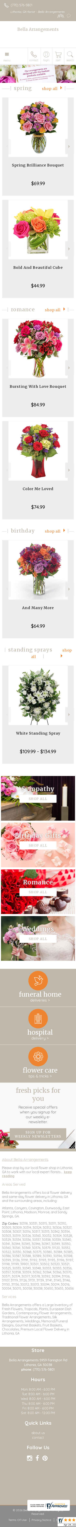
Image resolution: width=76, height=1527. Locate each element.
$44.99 (38, 286)
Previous (6, 146)
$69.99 (38, 183)
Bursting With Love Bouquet (38, 386)
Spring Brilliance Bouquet (38, 165)
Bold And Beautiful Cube (38, 267)
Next (69, 146)
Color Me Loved (38, 488)
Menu (6, 60)
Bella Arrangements (38, 29)
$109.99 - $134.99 (38, 751)
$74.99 (38, 507)
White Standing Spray (38, 733)
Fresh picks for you (38, 1105)
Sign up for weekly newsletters (38, 1134)
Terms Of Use (17, 1520)
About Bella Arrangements (25, 1159)
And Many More (38, 607)
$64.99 (38, 626)
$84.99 (38, 405)
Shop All (50, 88)
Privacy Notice (41, 1520)
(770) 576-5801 (21, 5)
